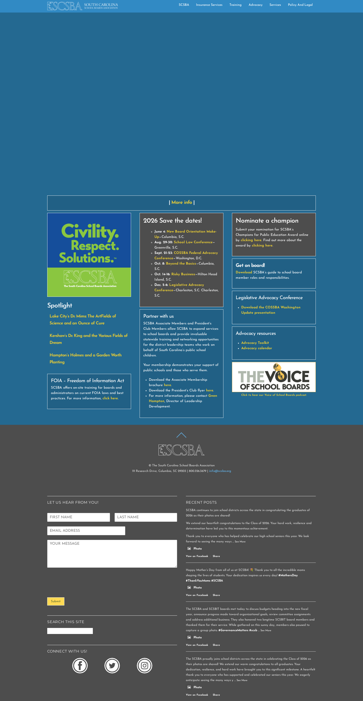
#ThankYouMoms (198, 519)
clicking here (251, 179)
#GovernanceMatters (233, 569)
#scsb (253, 569)
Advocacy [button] (256, 4)
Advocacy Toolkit (255, 282)
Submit (56, 540)
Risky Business (183, 213)
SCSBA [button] (184, 4)
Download (244, 212)
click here (110, 337)
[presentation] (82, 529)
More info (181, 141)
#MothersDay (288, 514)
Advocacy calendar (256, 287)
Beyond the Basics (181, 203)
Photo (194, 487)
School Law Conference (193, 181)
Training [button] (235, 4)
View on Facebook (197, 495)
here (167, 324)
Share (216, 495)
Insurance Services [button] (209, 4)
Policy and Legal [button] (300, 4)
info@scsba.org (220, 410)
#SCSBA (217, 519)
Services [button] (275, 4)
